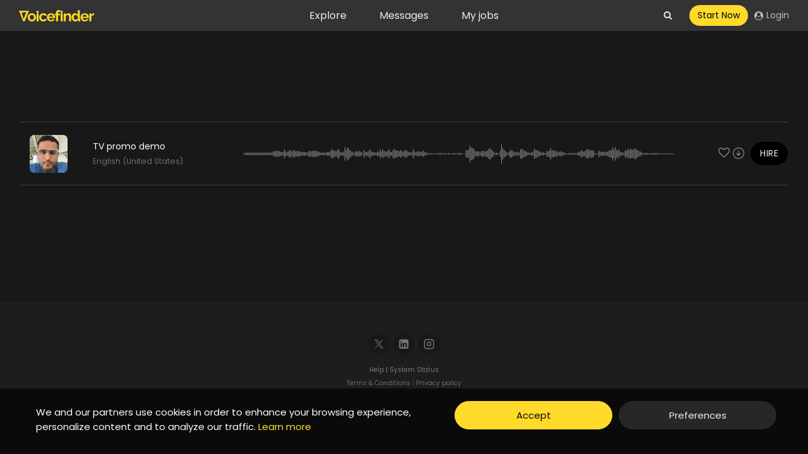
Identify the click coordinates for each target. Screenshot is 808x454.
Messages (404, 15)
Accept (533, 415)
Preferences (698, 415)
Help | (379, 370)
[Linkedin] (404, 344)
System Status (414, 370)
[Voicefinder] (56, 15)
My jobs (480, 15)
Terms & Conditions (378, 383)
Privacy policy (438, 383)
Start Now (719, 15)
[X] (379, 344)
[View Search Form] (668, 16)
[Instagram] (430, 344)
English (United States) (138, 161)
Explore (328, 15)
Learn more (284, 426)
